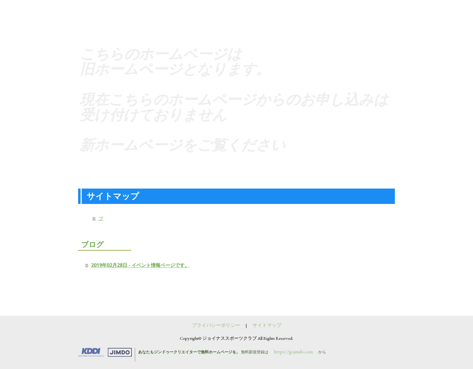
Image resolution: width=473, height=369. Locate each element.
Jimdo (109, 352)
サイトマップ (266, 325)
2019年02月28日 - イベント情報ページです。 (140, 265)
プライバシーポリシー (216, 325)
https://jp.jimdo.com (293, 352)
